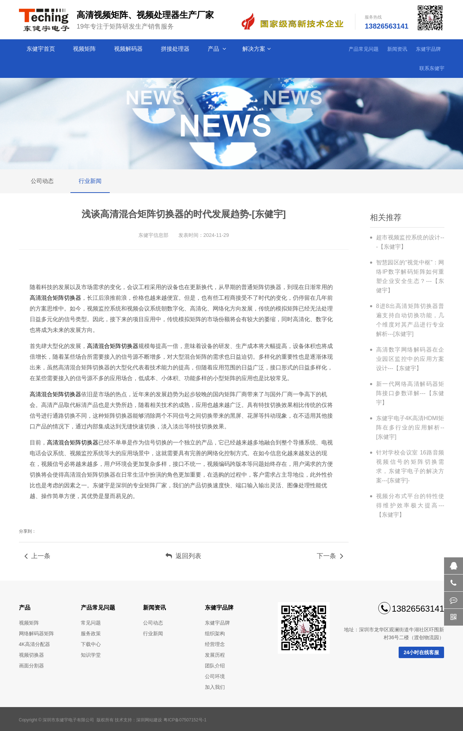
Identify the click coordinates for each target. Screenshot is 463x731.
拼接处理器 (176, 49)
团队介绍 (215, 665)
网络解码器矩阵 (36, 633)
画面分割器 (31, 665)
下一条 (330, 556)
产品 (217, 49)
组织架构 (215, 633)
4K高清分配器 (34, 644)
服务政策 (91, 633)
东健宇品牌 (428, 49)
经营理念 (215, 644)
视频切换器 (31, 655)
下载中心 (91, 644)
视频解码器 (129, 49)
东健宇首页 (41, 49)
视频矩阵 (85, 49)
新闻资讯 (397, 49)
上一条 (37, 556)
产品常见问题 (364, 49)
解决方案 (256, 49)
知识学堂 (91, 655)
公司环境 (215, 676)
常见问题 (91, 623)
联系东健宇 (431, 68)
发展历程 (215, 655)
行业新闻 (90, 181)
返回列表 (183, 556)
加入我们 (215, 687)
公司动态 (42, 181)
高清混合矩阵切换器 (55, 298)
